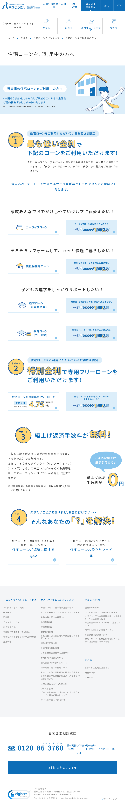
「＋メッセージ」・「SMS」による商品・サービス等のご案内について (60, 693)
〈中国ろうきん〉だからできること (17, 25)
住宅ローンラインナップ (47, 38)
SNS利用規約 (47, 688)
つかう (113, 24)
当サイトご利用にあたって (97, 668)
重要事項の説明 (48, 632)
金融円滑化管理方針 (50, 648)
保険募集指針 (47, 627)
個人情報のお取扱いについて (54, 662)
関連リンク (90, 672)
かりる (46, 24)
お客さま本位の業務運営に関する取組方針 (60, 672)
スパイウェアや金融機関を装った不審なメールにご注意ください (103, 617)
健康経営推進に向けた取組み (16, 632)
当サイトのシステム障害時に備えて (101, 612)
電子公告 (89, 677)
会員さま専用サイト (91, 7)
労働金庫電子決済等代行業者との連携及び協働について (60, 677)
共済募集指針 (47, 622)
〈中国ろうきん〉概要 (13, 607)
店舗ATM (74, 6)
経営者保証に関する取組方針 (54, 684)
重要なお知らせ (92, 607)
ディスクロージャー (12, 622)
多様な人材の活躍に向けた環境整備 (19, 637)
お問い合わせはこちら (62, 767)
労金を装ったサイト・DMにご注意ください (103, 624)
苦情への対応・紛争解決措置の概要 (57, 607)
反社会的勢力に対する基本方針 (55, 653)
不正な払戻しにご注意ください (99, 630)
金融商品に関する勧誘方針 (53, 617)
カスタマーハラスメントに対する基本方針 (60, 612)
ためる (69, 24)
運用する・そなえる (91, 25)
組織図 (6, 617)
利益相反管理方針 (49, 643)
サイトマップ (110, 799)
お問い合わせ (54, 6)
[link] (19, 795)
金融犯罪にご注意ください (97, 635)
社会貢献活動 (9, 627)
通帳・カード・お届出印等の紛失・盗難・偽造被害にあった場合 (102, 640)
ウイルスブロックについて (53, 700)
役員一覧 (7, 612)
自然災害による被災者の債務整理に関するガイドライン (60, 637)
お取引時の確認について (52, 658)
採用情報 (7, 642)
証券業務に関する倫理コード (54, 667)
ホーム (11, 38)
